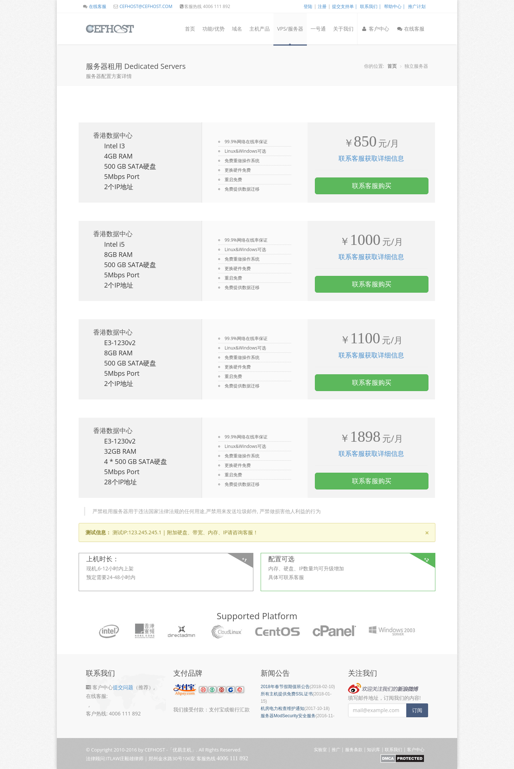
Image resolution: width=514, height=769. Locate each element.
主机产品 (259, 28)
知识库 (373, 749)
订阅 (417, 710)
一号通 (318, 28)
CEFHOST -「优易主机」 (170, 749)
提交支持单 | (344, 6)
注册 (322, 6)
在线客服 (94, 6)
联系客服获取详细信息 (371, 158)
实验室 (320, 749)
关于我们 (343, 28)
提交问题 (123, 687)
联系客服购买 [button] (371, 185)
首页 (190, 28)
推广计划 (417, 6)
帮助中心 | (394, 6)
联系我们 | (370, 6)
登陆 (308, 6)
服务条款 (354, 749)
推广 (336, 749)
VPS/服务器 (290, 28)
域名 (237, 28)
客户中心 (375, 28)
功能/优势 (213, 28)
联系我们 (393, 749)
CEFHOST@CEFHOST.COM (142, 6)
